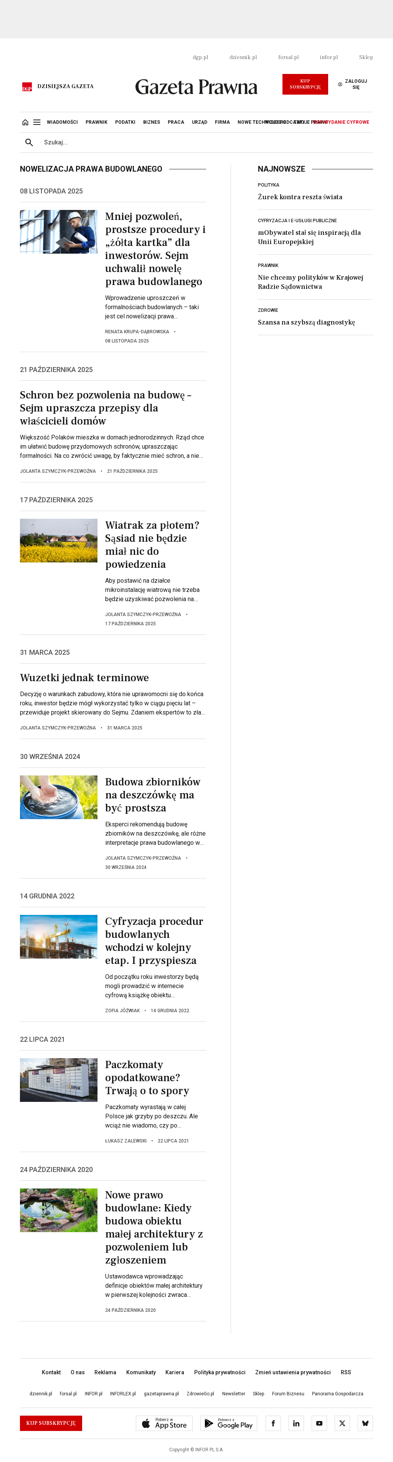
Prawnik (268, 265)
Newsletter (233, 1393)
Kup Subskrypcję (305, 84)
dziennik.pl (243, 57)
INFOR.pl (93, 1393)
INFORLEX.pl (123, 1393)
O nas (78, 1372)
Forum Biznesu (288, 1393)
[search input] (206, 142)
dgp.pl (200, 57)
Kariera (174, 1372)
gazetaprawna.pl (161, 1393)
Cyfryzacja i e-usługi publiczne (297, 220)
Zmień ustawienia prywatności (293, 1372)
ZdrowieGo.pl (200, 1393)
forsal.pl (288, 57)
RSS (346, 1372)
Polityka (268, 185)
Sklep (366, 57)
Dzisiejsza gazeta (65, 86)
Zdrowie (268, 310)
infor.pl (329, 57)
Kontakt (51, 1372)
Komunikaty (141, 1372)
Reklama (105, 1372)
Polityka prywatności (220, 1372)
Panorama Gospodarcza (337, 1393)
